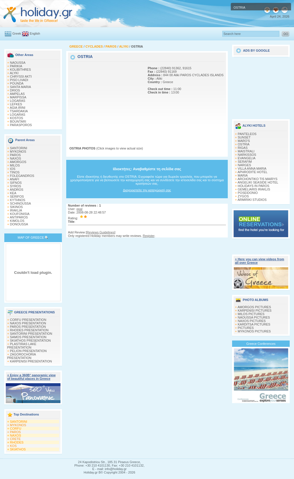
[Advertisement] (105, 99)
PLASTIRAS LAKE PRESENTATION (21, 345)
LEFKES (16, 104)
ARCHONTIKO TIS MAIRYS (257, 179)
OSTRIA (244, 144)
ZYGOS (243, 196)
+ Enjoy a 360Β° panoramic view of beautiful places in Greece (31, 376)
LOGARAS (17, 100)
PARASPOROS (21, 125)
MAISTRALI (246, 151)
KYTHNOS (17, 200)
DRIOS (15, 90)
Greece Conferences (261, 343)
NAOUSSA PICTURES (254, 317)
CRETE (15, 439)
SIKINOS (16, 207)
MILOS (15, 165)
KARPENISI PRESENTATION (31, 361)
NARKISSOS (247, 154)
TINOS (15, 172)
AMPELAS (17, 94)
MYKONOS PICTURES (254, 331)
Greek (16, 33)
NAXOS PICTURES (252, 321)
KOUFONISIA (20, 214)
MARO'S (244, 141)
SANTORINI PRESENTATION (31, 333)
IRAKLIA (16, 210)
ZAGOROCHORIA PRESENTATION (21, 356)
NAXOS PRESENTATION (28, 323)
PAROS (15, 155)
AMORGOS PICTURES (254, 307)
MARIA (243, 175)
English (35, 33)
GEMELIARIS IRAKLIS (254, 189)
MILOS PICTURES (251, 314)
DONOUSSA (19, 224)
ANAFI (14, 179)
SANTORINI (18, 148)
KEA (13, 193)
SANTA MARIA (20, 87)
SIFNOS (16, 182)
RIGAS (243, 147)
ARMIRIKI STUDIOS (252, 199)
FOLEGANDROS (22, 175)
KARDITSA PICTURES (254, 324)
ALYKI (14, 73)
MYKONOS (18, 151)
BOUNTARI (18, 121)
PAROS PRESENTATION (28, 326)
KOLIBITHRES (20, 69)
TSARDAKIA (19, 111)
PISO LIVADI (19, 80)
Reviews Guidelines (101, 232)
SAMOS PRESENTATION (28, 337)
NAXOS (15, 158)
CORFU (15, 428)
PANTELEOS (247, 134)
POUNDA (17, 83)
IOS (13, 169)
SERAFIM (245, 161)
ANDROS (16, 189)
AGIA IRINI (17, 107)
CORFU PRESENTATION (28, 319)
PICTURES (246, 328)
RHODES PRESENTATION (29, 330)
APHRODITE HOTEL (253, 172)
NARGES (244, 165)
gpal (79, 209)
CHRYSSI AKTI (21, 76)
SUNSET (244, 137)
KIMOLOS (17, 220)
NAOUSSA (18, 62)
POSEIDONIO (248, 192)
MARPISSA (18, 97)
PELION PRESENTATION (28, 351)
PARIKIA (16, 66)
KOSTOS (16, 118)
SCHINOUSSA (20, 203)
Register (148, 235)
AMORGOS (18, 162)
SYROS (15, 186)
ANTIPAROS (19, 217)
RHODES (17, 442)
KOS (13, 446)
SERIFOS (17, 196)
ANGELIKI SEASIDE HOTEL (258, 182)
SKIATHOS (18, 449)
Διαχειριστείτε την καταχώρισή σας (147, 190)
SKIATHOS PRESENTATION (30, 340)
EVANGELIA (247, 158)
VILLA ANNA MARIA (252, 168)
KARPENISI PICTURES (255, 310)
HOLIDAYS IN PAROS (254, 186)
